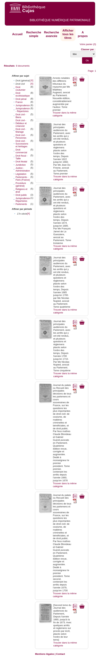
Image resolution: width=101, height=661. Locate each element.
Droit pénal (20, 99)
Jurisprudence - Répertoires (22, 110)
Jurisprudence (22, 105)
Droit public (21, 195)
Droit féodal (21, 161)
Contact (60, 654)
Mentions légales (44, 654)
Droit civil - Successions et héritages (21, 144)
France (18, 102)
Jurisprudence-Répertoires (22, 199)
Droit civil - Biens (20, 116)
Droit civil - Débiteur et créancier (20, 123)
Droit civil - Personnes (20, 136)
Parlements (21, 204)
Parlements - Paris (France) (22, 178)
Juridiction (20, 165)
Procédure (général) (20, 184)
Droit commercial (21, 151)
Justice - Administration (22, 169)
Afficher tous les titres (67, 34)
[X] (31, 80)
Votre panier (86, 44)
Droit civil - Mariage (20, 130)
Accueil (17, 34)
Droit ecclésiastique (22, 94)
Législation (20, 174)
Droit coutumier (20, 88)
